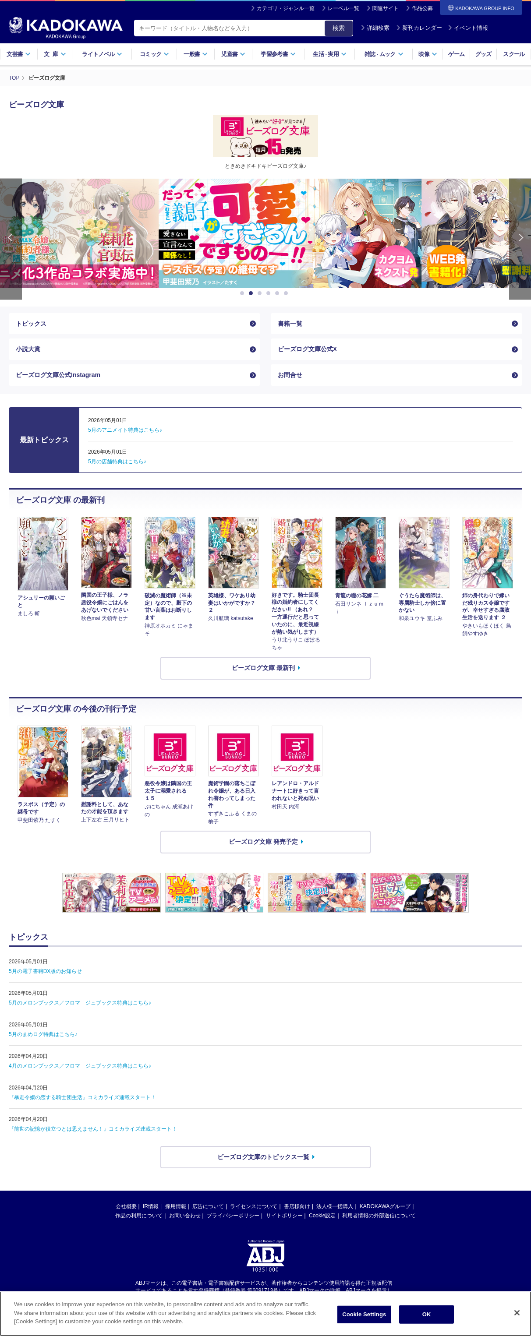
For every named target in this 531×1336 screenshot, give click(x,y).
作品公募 (422, 8)
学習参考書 (278, 54)
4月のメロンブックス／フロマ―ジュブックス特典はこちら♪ (80, 1066)
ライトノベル (102, 54)
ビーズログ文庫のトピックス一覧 (263, 1156)
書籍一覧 (290, 323)
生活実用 (330, 54)
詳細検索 (375, 28)
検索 (339, 28)
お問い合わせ (185, 1216)
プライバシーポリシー (233, 1216)
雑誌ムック (384, 54)
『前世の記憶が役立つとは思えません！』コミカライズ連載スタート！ (93, 1129)
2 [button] (252, 293)
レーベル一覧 (343, 8)
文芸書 (19, 54)
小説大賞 (28, 349)
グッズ (483, 54)
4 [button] (269, 293)
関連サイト (385, 8)
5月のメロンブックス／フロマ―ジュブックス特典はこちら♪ (80, 1003)
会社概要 (126, 1206)
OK (426, 1316)
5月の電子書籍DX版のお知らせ (45, 971)
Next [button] (520, 239)
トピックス (31, 323)
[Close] (517, 1314)
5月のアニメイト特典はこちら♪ (125, 430)
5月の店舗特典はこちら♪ (117, 461)
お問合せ (290, 374)
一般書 (196, 54)
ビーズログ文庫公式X (307, 349)
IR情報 (151, 1206)
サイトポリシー (284, 1216)
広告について (208, 1206)
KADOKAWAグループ (385, 1206)
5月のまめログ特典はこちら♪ (43, 1034)
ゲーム (456, 54)
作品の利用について (139, 1216)
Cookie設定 (322, 1216)
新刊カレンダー (419, 28)
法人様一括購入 (334, 1206)
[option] (265, 233)
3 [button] (261, 293)
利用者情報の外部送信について (379, 1216)
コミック (154, 54)
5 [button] (278, 293)
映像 (427, 54)
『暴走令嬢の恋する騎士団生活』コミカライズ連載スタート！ (82, 1097)
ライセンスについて (253, 1206)
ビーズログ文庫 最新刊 (263, 667)
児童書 (233, 54)
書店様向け (297, 1206)
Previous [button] (11, 239)
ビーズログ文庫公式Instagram (58, 374)
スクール (513, 54)
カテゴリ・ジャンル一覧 (286, 8)
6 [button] (287, 293)
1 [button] (243, 293)
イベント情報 (468, 28)
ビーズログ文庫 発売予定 (263, 841)
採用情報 (175, 1206)
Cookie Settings (364, 1316)
